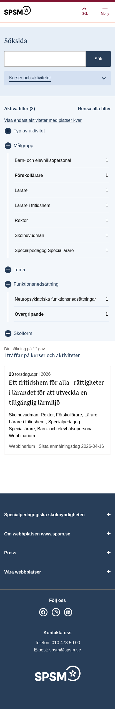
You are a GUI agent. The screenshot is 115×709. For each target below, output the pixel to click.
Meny (105, 12)
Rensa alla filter (94, 108)
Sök (85, 11)
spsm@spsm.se (65, 650)
